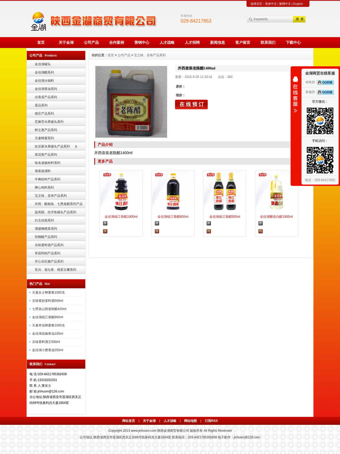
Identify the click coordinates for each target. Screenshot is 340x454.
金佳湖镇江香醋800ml (47, 317)
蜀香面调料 (43, 171)
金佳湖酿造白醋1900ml (276, 217)
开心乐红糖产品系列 (49, 261)
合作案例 (116, 42)
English (298, 3)
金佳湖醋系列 (44, 72)
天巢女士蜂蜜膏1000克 (48, 292)
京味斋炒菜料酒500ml (47, 301)
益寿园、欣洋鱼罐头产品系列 (55, 212)
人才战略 (167, 42)
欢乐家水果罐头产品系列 (52, 146)
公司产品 (91, 42)
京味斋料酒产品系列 (49, 245)
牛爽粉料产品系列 (47, 179)
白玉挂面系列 (44, 220)
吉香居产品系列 (46, 97)
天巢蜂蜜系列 (44, 138)
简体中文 (271, 3)
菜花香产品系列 (46, 154)
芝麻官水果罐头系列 (49, 122)
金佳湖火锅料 (44, 80)
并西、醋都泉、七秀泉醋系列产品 (59, 204)
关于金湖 (66, 42)
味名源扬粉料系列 (47, 163)
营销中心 (141, 42)
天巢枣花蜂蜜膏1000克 (48, 325)
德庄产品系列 (44, 113)
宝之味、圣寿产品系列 (51, 196)
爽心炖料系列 (44, 187)
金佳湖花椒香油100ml (47, 333)
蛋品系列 (41, 105)
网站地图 (190, 421)
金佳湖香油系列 (46, 89)
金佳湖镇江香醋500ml (224, 217)
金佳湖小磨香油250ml (47, 350)
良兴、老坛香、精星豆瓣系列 (55, 270)
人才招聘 (192, 42)
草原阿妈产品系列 (47, 253)
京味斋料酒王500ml (46, 342)
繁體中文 (285, 3)
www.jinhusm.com (143, 431)
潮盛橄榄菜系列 (46, 228)
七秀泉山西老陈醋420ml (49, 309)
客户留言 (242, 42)
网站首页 (128, 421)
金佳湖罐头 (43, 64)
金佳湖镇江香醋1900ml (121, 217)
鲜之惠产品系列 (46, 130)
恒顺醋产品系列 (46, 237)
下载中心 (293, 42)
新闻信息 (217, 42)
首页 (41, 42)
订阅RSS (211, 421)
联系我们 (268, 42)
